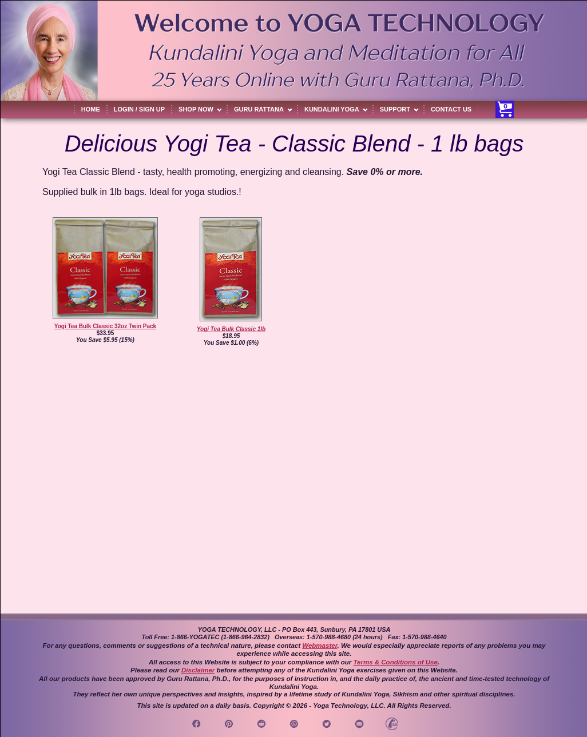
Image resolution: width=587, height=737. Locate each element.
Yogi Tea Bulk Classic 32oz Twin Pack (105, 326)
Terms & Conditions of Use (395, 662)
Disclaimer (198, 670)
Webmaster (319, 645)
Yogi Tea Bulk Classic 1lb (231, 329)
